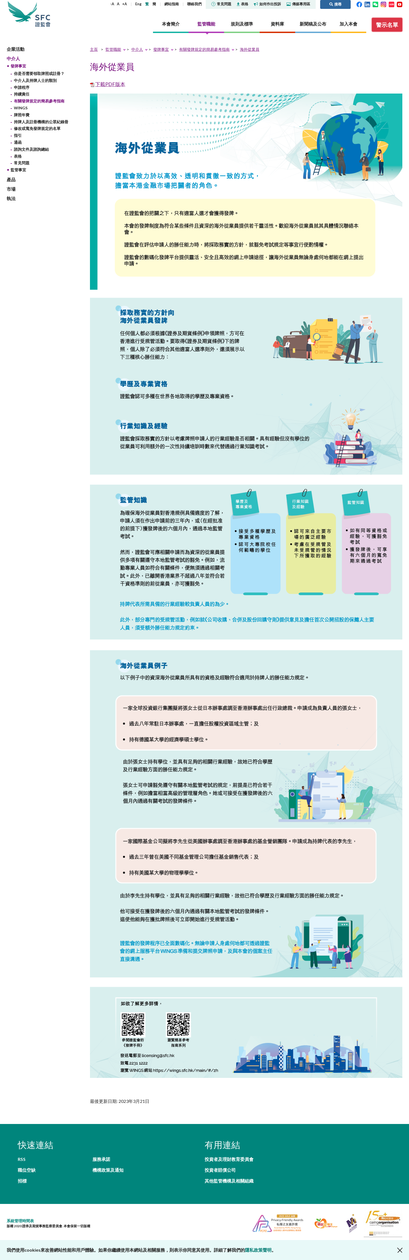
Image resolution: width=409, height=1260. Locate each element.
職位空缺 (27, 1170)
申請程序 (21, 87)
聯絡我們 (194, 4)
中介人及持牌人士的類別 (35, 80)
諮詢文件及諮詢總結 (31, 149)
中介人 (13, 58)
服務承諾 (101, 1159)
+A (124, 4)
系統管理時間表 (20, 1220)
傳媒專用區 (298, 4)
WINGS (20, 107)
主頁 (94, 49)
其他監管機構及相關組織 (229, 1180)
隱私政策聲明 (258, 1250)
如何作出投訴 (267, 4)
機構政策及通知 (108, 1170)
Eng (138, 4)
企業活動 (15, 49)
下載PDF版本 (110, 84)
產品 (11, 179)
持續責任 (21, 94)
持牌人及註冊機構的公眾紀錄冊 (41, 121)
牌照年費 (21, 114)
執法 (11, 198)
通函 (18, 142)
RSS (22, 1159)
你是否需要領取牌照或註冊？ (39, 73)
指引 (18, 135)
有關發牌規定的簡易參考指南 (39, 101)
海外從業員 (249, 49)
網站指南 (171, 4)
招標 (22, 1180)
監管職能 (113, 49)
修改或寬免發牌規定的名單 (37, 128)
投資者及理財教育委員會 (229, 1159)
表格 (242, 4)
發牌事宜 (18, 66)
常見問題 (221, 4)
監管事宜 (18, 169)
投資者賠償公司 (220, 1170)
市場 (11, 189)
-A (112, 4)
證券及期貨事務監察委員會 (43, 13)
